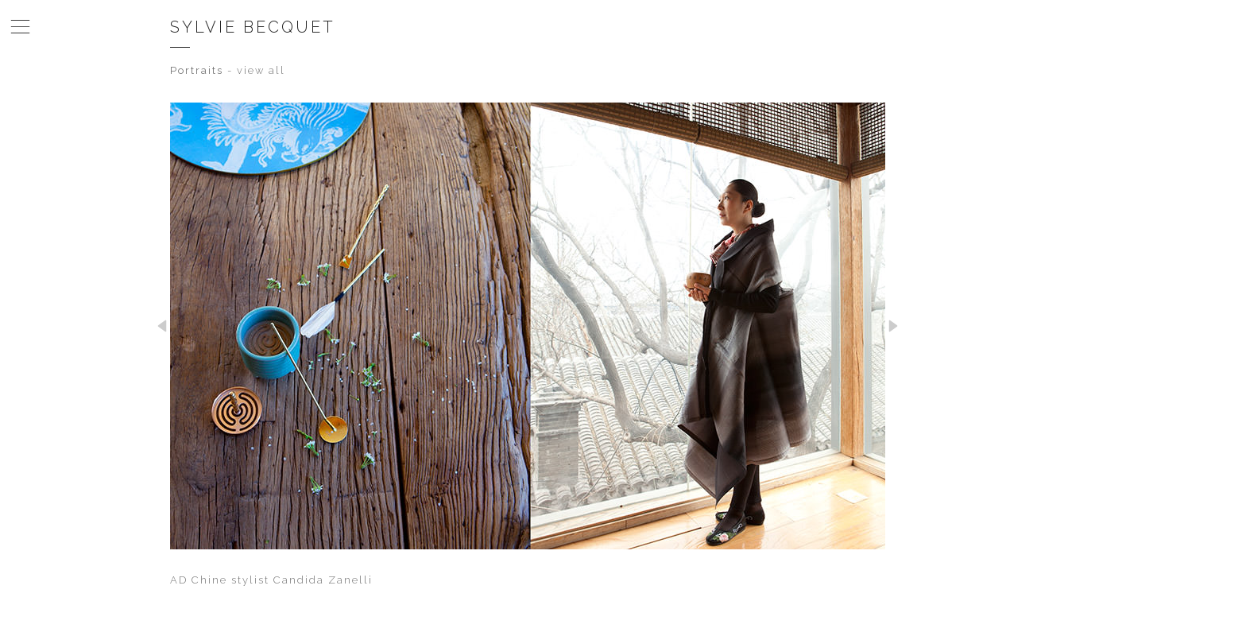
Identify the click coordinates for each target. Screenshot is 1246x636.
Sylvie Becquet (252, 27)
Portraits (196, 70)
